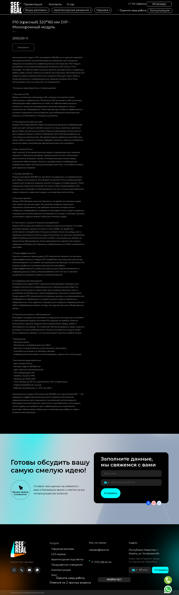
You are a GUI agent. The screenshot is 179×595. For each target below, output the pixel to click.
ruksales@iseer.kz (99, 553)
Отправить (110, 496)
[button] (114, 579)
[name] (131, 476)
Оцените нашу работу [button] (133, 10)
